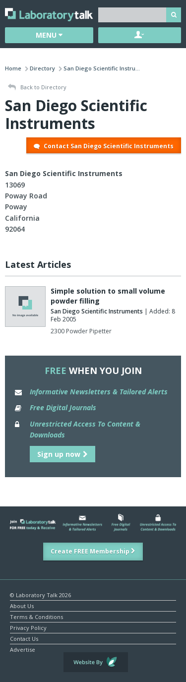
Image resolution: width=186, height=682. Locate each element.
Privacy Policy (28, 627)
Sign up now (62, 454)
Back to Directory (37, 87)
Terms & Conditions (36, 616)
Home (13, 68)
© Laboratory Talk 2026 (40, 594)
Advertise (22, 649)
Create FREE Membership (93, 551)
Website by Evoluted (95, 662)
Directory (42, 68)
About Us (22, 605)
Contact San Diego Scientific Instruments (104, 146)
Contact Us (24, 638)
